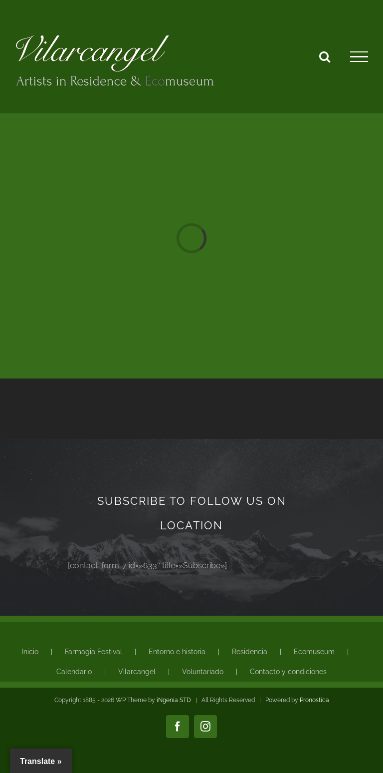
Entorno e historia (177, 652)
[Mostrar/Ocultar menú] (359, 56)
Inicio (30, 652)
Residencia (249, 652)
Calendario (74, 672)
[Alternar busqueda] (324, 56)
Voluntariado (202, 672)
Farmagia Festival (93, 652)
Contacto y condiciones (288, 672)
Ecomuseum (314, 652)
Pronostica (314, 700)
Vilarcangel (137, 672)
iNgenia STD (174, 700)
